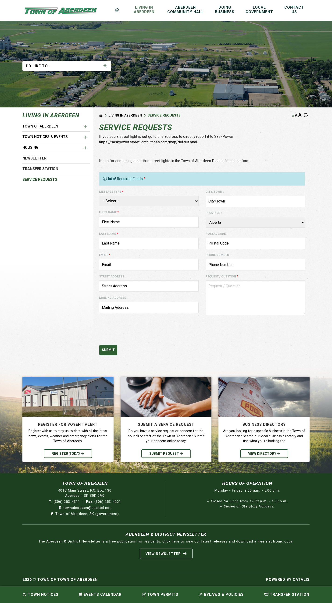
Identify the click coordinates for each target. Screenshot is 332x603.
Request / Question (222, 276)
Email (104, 255)
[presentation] (134, 332)
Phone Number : (218, 255)
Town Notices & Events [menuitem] (45, 137)
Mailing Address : (113, 297)
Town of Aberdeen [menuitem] (40, 126)
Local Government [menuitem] (259, 9)
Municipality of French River (60, 10)
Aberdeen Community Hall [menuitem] (185, 9)
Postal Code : (216, 233)
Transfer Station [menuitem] (40, 169)
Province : (214, 213)
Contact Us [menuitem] (294, 9)
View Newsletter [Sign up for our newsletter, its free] (166, 554)
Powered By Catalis (288, 579)
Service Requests (164, 115)
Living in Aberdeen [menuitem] (144, 9)
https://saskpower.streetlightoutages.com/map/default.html (148, 142)
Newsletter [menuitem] (34, 158)
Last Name (108, 233)
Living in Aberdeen (125, 115)
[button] (85, 127)
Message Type (111, 191)
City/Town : (215, 191)
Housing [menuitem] (30, 147)
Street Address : (112, 276)
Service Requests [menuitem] (39, 179)
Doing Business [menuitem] (224, 9)
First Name (109, 212)
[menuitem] (118, 9)
